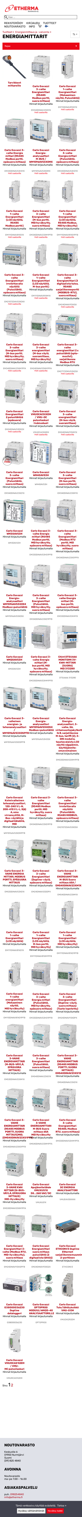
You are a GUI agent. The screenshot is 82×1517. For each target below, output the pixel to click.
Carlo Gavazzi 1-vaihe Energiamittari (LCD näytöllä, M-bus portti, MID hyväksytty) (41, 939)
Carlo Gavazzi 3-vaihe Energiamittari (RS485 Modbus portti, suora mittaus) (41, 93)
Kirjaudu (33, 23)
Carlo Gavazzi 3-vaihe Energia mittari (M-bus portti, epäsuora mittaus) (67, 601)
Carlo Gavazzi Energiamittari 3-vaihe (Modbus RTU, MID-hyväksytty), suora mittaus (14, 1251)
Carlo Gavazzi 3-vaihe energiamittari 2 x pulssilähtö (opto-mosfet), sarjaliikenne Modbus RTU (67, 353)
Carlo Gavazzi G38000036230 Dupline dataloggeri (14, 1309)
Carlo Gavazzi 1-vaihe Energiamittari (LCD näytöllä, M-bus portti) (41, 280)
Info (32, 26)
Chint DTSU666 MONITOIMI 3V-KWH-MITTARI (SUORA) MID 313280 (67, 662)
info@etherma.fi (13, 1497)
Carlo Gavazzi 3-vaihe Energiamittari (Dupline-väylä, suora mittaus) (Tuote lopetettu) (67, 1001)
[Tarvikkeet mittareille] (14, 85)
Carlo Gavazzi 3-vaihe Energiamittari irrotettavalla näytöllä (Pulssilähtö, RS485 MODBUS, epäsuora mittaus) (67, 808)
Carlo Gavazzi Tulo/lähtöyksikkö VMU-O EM (67, 1307)
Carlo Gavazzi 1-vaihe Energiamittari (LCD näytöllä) (14, 937)
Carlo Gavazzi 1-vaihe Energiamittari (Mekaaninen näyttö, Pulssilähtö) (68, 92)
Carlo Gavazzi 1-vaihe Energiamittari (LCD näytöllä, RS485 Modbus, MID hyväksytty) (67, 218)
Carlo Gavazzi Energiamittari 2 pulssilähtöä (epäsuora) (14, 416)
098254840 (17, 1494)
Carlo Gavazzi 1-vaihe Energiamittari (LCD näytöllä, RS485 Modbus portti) (14, 218)
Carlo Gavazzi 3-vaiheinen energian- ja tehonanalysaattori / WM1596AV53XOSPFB (15, 725)
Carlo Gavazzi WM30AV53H (14, 532)
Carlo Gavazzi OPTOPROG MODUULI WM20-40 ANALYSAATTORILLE (41, 1309)
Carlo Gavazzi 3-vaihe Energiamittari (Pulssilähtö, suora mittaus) (14, 478)
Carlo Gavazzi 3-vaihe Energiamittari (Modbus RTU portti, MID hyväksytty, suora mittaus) (67, 539)
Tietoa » (61, 1505)
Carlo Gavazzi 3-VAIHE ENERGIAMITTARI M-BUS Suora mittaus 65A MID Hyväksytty (41, 1127)
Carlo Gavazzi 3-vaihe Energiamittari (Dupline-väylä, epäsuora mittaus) (41, 876)
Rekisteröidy (13, 23)
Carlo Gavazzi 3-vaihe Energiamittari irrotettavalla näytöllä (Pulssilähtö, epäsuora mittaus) (14, 283)
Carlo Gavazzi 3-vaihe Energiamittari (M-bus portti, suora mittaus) (67, 478)
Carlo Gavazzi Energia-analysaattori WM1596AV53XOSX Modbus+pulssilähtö (14, 601)
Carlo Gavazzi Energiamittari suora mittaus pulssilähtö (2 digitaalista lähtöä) (41, 1251)
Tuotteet (49, 23)
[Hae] (40, 17)
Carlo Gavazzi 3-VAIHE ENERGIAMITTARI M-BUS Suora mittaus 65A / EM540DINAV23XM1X (68, 878)
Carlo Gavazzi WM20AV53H (14, 658)
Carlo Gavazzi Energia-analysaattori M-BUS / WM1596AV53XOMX (41, 156)
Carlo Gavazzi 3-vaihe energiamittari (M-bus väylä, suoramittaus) (67, 417)
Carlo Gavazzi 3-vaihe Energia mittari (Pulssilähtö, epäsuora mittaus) (67, 156)
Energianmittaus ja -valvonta (33, 32)
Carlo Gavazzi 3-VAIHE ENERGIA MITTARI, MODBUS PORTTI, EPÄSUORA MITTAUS (14, 876)
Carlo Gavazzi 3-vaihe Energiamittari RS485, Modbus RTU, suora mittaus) (68, 1125)
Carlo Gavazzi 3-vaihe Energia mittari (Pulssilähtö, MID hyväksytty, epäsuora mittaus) (41, 1001)
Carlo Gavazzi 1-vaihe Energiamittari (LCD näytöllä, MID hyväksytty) (67, 938)
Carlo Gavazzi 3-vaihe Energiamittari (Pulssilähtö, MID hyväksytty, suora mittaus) (41, 602)
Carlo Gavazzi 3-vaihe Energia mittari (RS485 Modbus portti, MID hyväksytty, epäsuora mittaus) (41, 538)
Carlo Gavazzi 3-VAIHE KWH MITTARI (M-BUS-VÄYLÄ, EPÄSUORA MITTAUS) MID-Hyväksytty (14, 1192)
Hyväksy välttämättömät (31, 1511)
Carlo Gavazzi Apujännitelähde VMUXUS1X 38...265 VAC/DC (41, 1189)
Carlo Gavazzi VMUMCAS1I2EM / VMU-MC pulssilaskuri (14, 1364)
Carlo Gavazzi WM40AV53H (41, 474)
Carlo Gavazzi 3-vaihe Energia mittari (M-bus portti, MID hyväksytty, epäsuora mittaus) (41, 664)
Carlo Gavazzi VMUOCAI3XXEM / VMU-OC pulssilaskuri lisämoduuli (41, 417)
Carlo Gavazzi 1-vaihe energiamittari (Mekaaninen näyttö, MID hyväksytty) (14, 1001)
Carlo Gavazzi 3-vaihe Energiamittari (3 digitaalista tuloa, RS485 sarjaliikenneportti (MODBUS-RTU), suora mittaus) (67, 285)
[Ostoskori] (39, 26)
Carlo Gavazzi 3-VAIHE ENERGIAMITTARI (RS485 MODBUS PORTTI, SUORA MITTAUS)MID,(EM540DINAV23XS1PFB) (17, 1128)
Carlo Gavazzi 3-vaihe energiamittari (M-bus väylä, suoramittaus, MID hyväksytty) (41, 352)
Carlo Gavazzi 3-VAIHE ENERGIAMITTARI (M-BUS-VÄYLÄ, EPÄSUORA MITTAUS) (14, 1063)
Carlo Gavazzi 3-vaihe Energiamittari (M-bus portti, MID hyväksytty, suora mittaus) (41, 218)
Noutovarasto (14, 26)
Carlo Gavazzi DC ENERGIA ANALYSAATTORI (67, 1187)
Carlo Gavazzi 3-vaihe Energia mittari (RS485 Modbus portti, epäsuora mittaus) (14, 156)
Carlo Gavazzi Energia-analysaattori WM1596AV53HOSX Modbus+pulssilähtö (41, 724)
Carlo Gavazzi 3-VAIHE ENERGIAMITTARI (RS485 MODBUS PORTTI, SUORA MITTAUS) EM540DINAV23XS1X (68, 1064)
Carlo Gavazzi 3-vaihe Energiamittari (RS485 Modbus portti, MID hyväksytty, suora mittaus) (41, 806)
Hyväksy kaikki (55, 1511)
